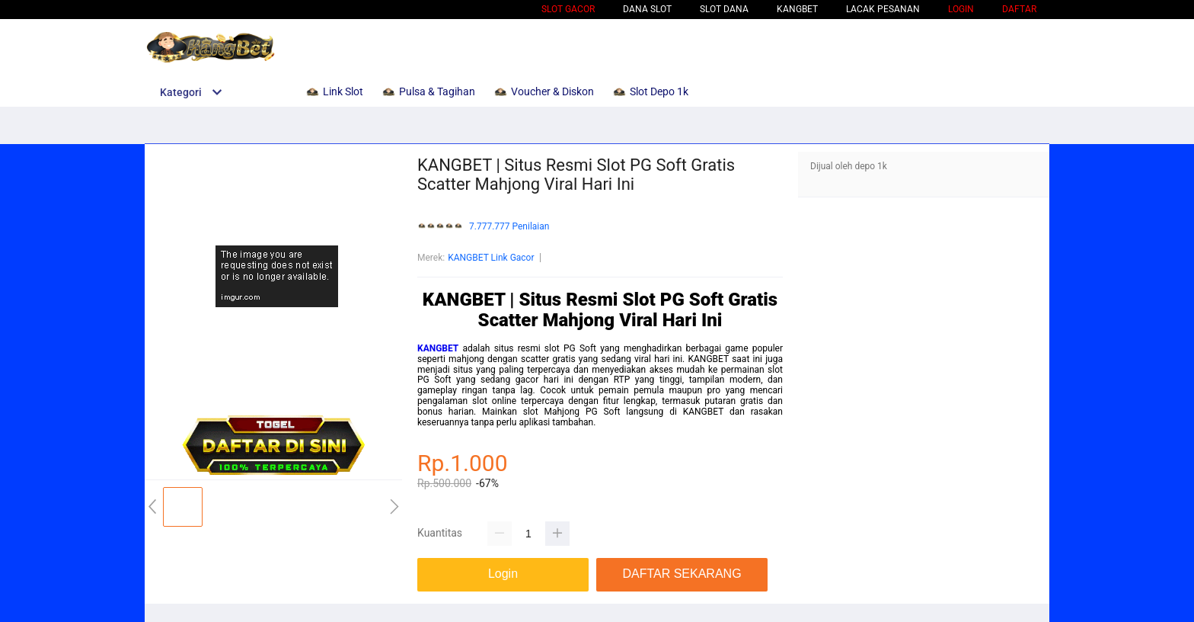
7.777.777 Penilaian (509, 227)
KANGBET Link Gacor (491, 257)
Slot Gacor (568, 9)
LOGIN (961, 9)
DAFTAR (1019, 9)
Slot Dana (724, 9)
